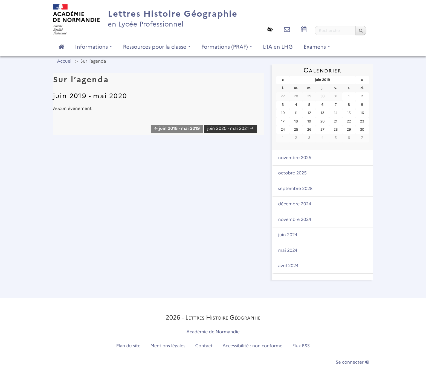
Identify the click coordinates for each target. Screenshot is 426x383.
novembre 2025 (294, 157)
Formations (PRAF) (226, 46)
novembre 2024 (294, 219)
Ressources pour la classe (156, 46)
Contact (204, 346)
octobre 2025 (292, 173)
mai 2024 (287, 250)
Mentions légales (168, 346)
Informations (93, 46)
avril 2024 (288, 265)
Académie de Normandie (213, 332)
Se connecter (352, 362)
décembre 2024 (294, 204)
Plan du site (128, 346)
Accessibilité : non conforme (252, 346)
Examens (317, 46)
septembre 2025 (295, 188)
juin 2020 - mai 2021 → (230, 128)
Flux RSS (301, 346)
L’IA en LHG (278, 46)
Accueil (65, 61)
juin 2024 (287, 235)
